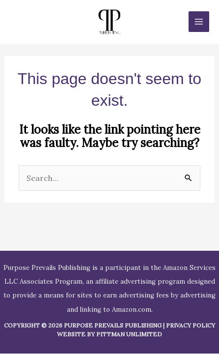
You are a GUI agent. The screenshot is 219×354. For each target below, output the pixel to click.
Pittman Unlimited (129, 334)
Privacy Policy (190, 325)
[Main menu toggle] (199, 21)
